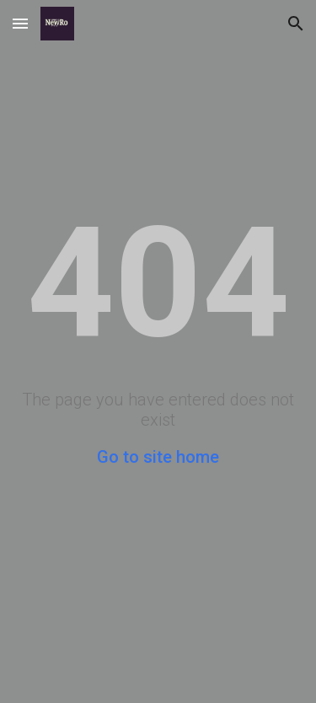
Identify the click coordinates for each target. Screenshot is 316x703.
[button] (20, 23)
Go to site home (158, 457)
